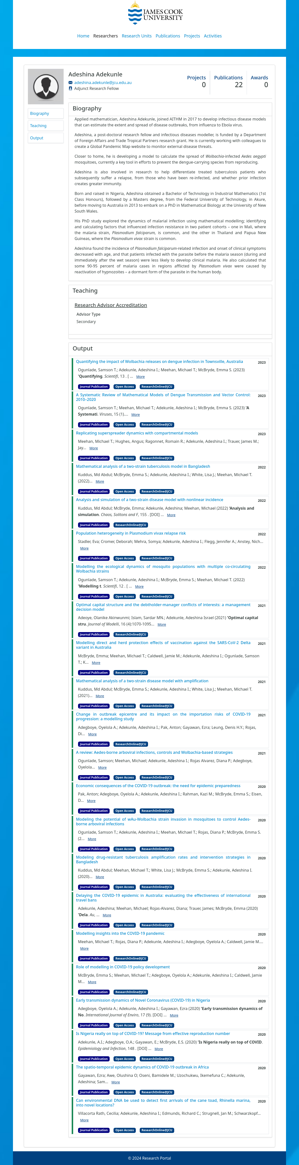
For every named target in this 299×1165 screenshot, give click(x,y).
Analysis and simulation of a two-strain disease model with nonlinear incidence (149, 499)
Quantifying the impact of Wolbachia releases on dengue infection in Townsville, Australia (159, 361)
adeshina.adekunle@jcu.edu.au (103, 82)
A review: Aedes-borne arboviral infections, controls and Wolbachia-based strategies (154, 752)
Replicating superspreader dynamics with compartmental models (137, 433)
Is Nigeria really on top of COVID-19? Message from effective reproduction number (153, 1033)
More (140, 376)
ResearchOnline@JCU (157, 386)
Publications (168, 36)
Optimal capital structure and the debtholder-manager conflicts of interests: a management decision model (163, 607)
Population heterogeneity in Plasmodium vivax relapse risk (131, 533)
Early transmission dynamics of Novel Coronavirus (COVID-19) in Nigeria (143, 1000)
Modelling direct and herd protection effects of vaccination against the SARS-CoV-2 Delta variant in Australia (163, 645)
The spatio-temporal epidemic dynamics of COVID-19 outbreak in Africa (142, 1067)
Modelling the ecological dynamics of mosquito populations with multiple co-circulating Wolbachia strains (163, 569)
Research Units (137, 36)
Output (36, 138)
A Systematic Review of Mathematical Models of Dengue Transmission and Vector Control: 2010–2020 (163, 397)
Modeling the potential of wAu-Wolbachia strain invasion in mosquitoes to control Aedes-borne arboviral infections (163, 821)
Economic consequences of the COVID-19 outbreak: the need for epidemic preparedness (158, 785)
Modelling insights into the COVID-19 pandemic (120, 933)
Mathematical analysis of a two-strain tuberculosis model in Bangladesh (143, 466)
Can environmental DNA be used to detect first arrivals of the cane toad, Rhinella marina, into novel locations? (163, 1102)
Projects (192, 36)
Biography (39, 113)
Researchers (105, 36)
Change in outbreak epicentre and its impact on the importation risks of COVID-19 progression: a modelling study (163, 716)
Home (83, 36)
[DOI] (155, 514)
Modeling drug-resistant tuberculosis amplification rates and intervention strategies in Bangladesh (163, 859)
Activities (213, 36)
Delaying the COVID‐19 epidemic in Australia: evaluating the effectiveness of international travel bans (163, 897)
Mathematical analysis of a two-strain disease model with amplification (142, 681)
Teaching (38, 125)
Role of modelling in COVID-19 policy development (123, 967)
